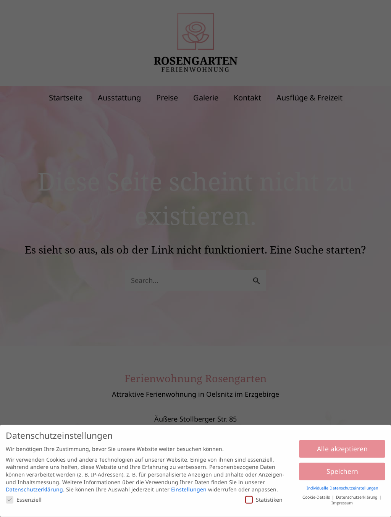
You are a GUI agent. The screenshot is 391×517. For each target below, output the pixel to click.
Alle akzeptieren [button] (342, 446)
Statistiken (264, 497)
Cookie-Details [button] (316, 494)
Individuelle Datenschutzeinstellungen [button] (342, 485)
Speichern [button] (342, 468)
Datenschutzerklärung (34, 486)
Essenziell (24, 497)
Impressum (342, 500)
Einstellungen (189, 486)
